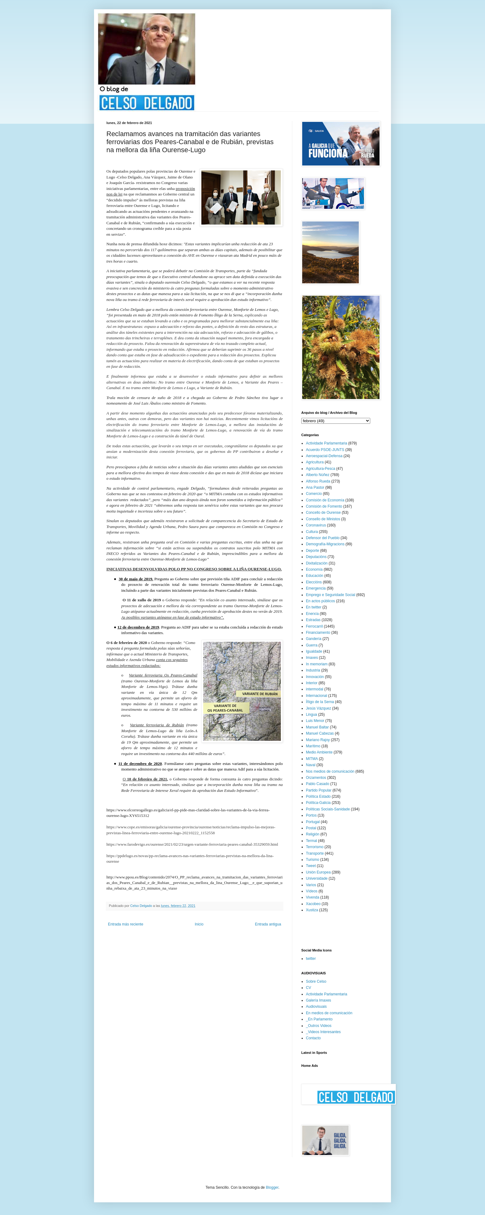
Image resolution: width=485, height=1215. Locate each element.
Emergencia (316, 588)
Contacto (313, 1038)
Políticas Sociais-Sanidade (328, 809)
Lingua (311, 714)
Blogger (272, 1187)
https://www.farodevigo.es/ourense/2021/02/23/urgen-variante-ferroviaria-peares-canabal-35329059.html (192, 844)
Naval (310, 765)
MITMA (312, 759)
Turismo (312, 859)
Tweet (311, 866)
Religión (312, 834)
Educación (314, 575)
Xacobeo (313, 904)
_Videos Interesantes (323, 1032)
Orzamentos (316, 777)
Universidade (317, 878)
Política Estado (318, 796)
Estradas (313, 620)
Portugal (313, 822)
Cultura (312, 532)
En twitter (313, 607)
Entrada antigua (268, 924)
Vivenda (312, 897)
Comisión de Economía (325, 500)
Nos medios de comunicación (330, 771)
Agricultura (315, 462)
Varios (311, 885)
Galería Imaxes (318, 1000)
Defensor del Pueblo (323, 538)
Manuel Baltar (317, 727)
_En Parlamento (319, 1019)
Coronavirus (316, 525)
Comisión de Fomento (324, 506)
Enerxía (312, 614)
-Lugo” (203, 559)
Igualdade (314, 651)
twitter (311, 958)
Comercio (314, 494)
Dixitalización (317, 563)
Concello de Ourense (323, 512)
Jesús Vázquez (318, 708)
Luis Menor (315, 721)
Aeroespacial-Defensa (324, 456)
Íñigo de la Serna (320, 702)
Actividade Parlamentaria (326, 443)
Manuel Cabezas (320, 733)
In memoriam (317, 664)
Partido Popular (319, 790)
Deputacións (316, 557)
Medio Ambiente (319, 752)
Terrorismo (315, 847)
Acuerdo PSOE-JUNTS (325, 450)
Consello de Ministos (323, 519)
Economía (314, 569)
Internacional (316, 695)
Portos (311, 815)
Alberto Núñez (317, 475)
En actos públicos (320, 601)
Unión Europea (318, 872)
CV (308, 987)
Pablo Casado (317, 784)
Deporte (312, 550)
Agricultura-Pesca (320, 468)
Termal (311, 841)
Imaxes (312, 657)
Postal (311, 828)
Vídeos (311, 891)
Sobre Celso (316, 981)
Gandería (313, 639)
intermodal (314, 689)
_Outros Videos (319, 1026)
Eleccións (314, 582)
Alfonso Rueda (318, 481)
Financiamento (318, 632)
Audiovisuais (316, 1006)
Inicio (199, 924)
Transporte (315, 853)
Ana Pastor (315, 487)
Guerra (311, 645)
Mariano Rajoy (318, 740)
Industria (313, 670)
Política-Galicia (318, 803)
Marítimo (313, 746)
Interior (311, 683)
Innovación (315, 677)
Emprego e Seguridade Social (330, 595)
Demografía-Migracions (325, 544)
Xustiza (312, 910)
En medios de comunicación (329, 1013)
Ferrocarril (314, 626)
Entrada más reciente (125, 924)
